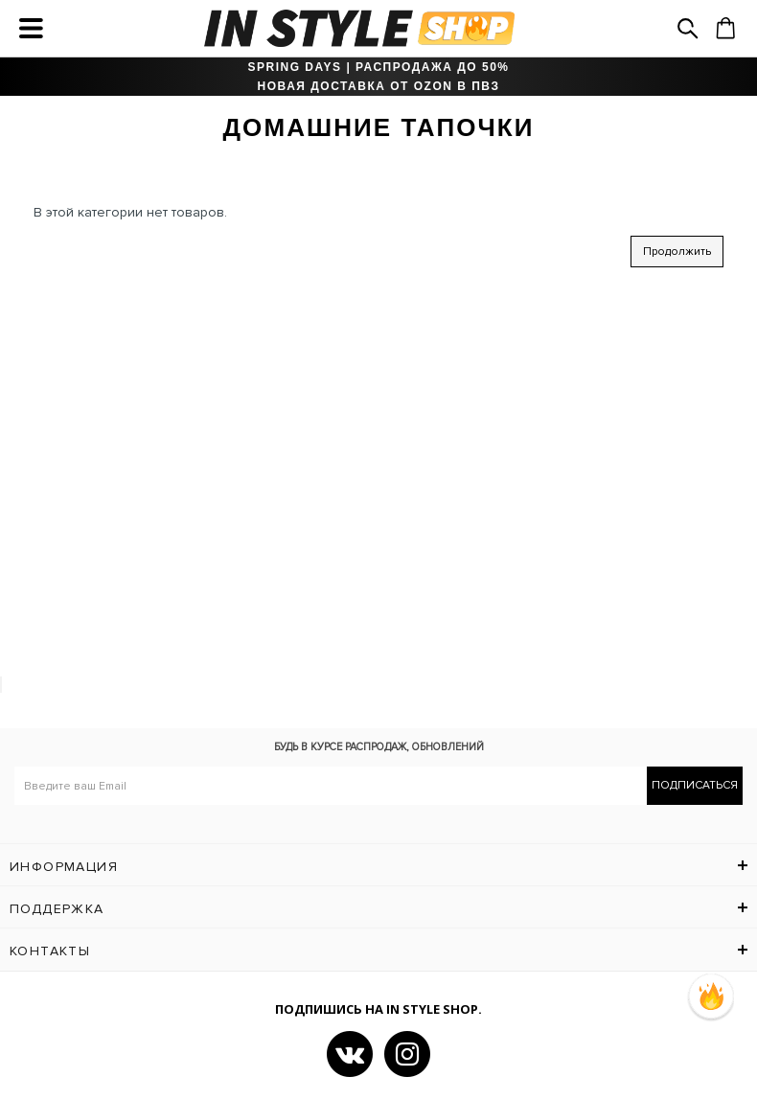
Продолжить (677, 251)
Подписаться (695, 785)
